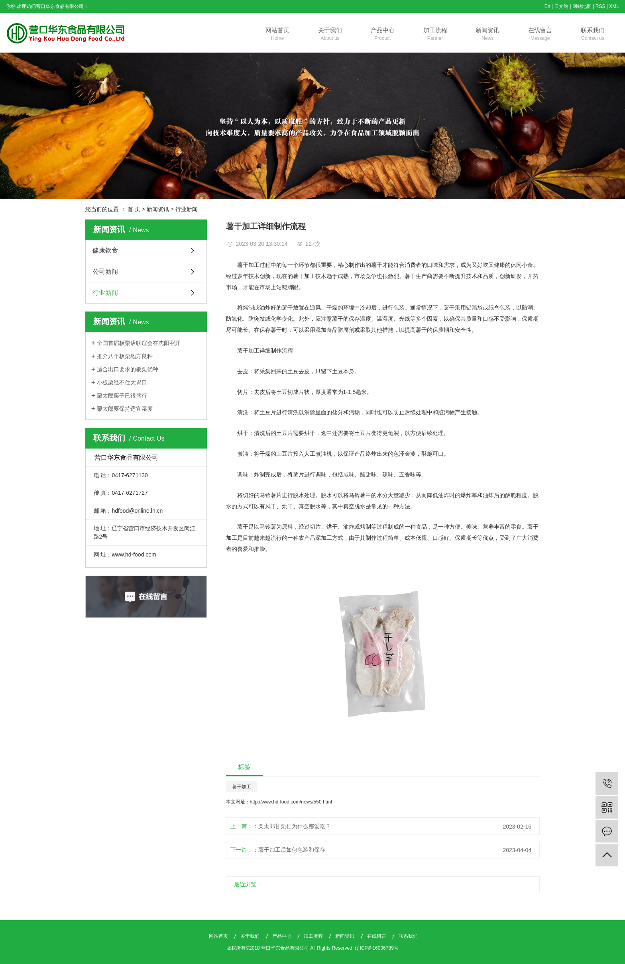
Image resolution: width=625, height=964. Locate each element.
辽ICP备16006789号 (376, 948)
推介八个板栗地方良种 (125, 356)
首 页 (134, 209)
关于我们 (330, 35)
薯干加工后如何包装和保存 (291, 849)
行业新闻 (186, 209)
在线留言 (540, 35)
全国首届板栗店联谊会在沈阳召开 (139, 343)
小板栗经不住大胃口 (122, 382)
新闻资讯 (487, 35)
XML (614, 6)
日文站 (561, 6)
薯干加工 (241, 787)
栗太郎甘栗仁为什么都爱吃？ (294, 826)
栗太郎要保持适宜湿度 (125, 409)
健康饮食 (105, 250)
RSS (600, 6)
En (547, 6)
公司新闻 (105, 271)
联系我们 (592, 35)
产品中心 (382, 35)
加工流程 (435, 35)
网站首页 (277, 35)
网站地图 (582, 6)
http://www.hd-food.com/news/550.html (291, 802)
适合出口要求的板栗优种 (127, 369)
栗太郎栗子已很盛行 (122, 395)
